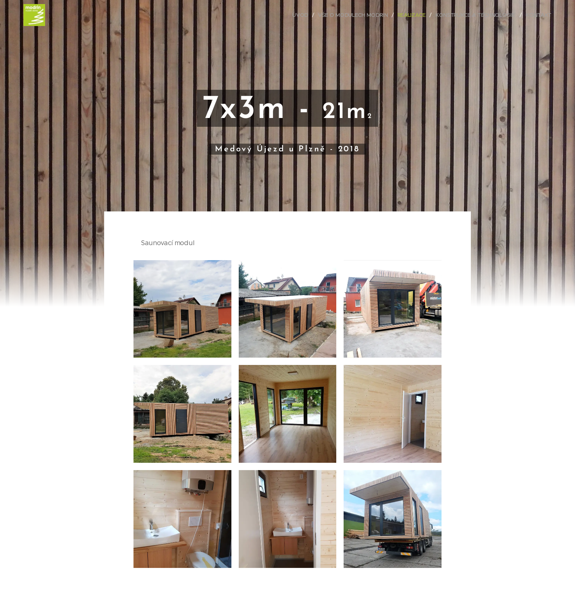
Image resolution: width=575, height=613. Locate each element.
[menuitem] (304, 15)
